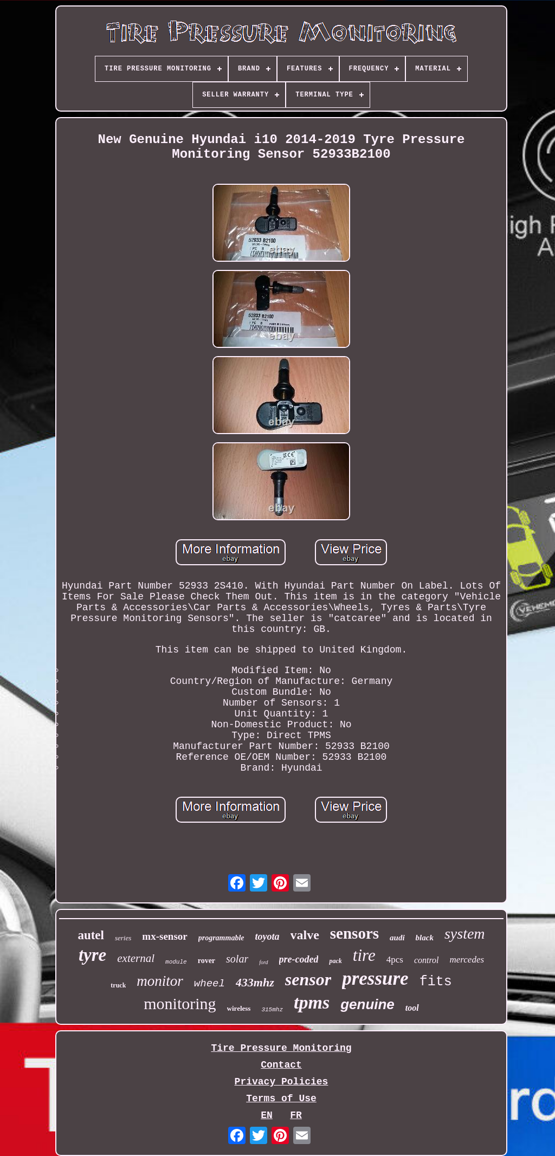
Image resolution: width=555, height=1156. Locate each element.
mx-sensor (164, 936)
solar (237, 959)
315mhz (272, 1009)
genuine (367, 1004)
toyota (267, 936)
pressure (375, 978)
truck (118, 985)
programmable (221, 938)
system (464, 933)
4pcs (394, 959)
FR (296, 1115)
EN (267, 1115)
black (425, 937)
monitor (160, 981)
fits (436, 982)
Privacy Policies (281, 1081)
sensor (308, 979)
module (176, 962)
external (135, 958)
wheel (209, 984)
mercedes (467, 959)
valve (305, 935)
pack (335, 961)
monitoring (180, 1003)
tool (412, 1007)
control (426, 960)
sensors (354, 933)
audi (397, 937)
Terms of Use (281, 1098)
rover (206, 961)
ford (263, 962)
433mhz (255, 982)
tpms (312, 1002)
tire (364, 955)
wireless (239, 1008)
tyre (92, 955)
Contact (281, 1065)
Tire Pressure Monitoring (281, 1048)
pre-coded (299, 959)
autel (91, 935)
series (123, 938)
